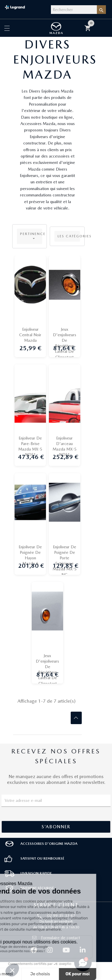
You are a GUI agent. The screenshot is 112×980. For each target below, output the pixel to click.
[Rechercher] (74, 9)
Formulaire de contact (56, 937)
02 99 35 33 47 (61, 915)
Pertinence (31, 236)
